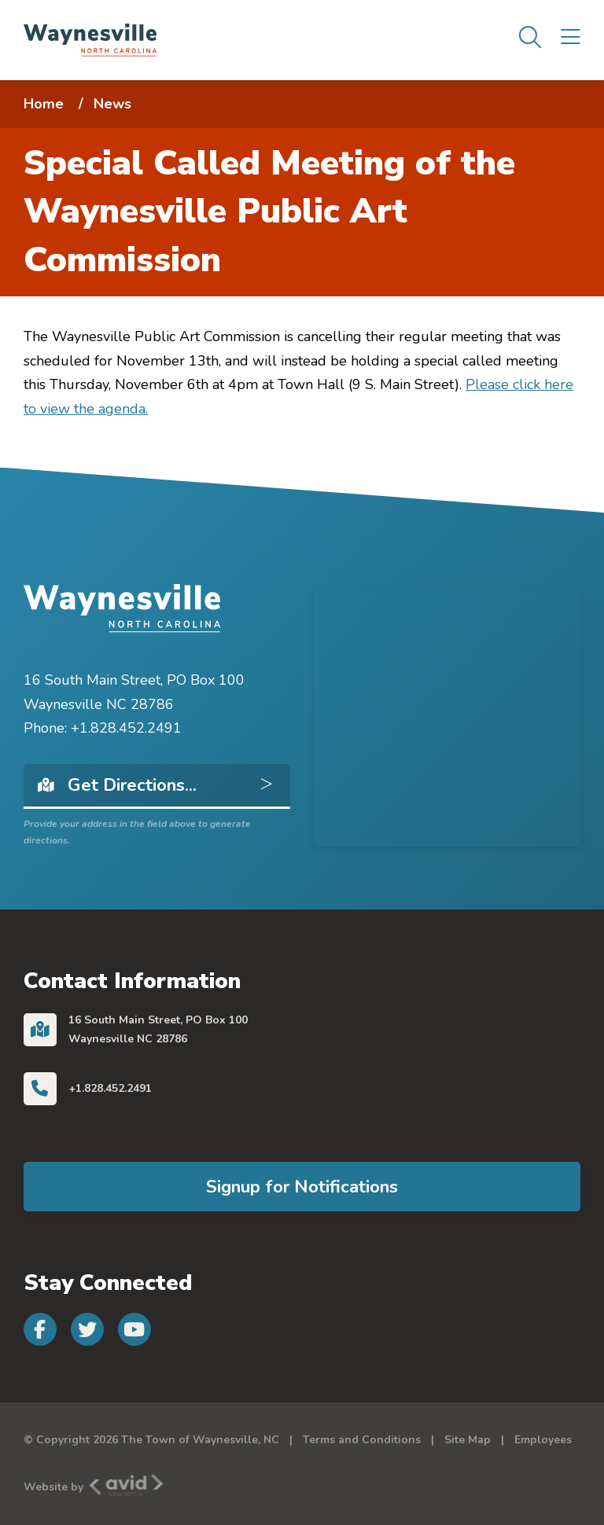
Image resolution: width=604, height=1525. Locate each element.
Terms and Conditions (362, 1439)
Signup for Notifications (302, 1186)
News (112, 103)
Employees (543, 1439)
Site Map (467, 1439)
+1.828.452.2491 (110, 1088)
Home (44, 103)
